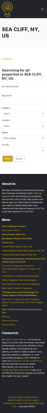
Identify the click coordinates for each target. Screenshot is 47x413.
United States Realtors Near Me (17, 246)
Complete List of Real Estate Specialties (20, 276)
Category (6, 108)
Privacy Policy (8, 324)
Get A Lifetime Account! (14, 226)
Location (6, 120)
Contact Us (7, 242)
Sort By (5, 144)
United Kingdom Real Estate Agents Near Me (23, 250)
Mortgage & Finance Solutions (17, 238)
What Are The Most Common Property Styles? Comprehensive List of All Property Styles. (22, 302)
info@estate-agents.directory (15, 370)
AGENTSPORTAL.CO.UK (19, 400)
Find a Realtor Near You (13, 234)
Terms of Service (10, 320)
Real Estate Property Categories (17, 288)
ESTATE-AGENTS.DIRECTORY (22, 397)
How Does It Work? (11, 230)
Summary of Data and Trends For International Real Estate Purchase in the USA (21, 269)
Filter (8, 158)
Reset (19, 158)
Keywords (6, 95)
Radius (5, 132)
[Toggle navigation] (42, 9)
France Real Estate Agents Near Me (19, 254)
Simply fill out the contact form (27, 361)
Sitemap (6, 316)
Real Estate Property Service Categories (21, 284)
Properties (7, 58)
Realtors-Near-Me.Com (16, 339)
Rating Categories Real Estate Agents (19, 280)
